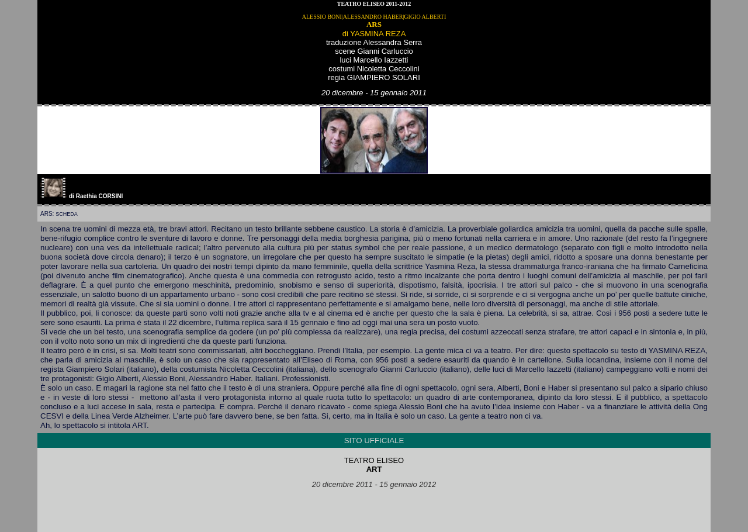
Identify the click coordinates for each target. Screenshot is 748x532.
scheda (67, 214)
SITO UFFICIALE (374, 440)
